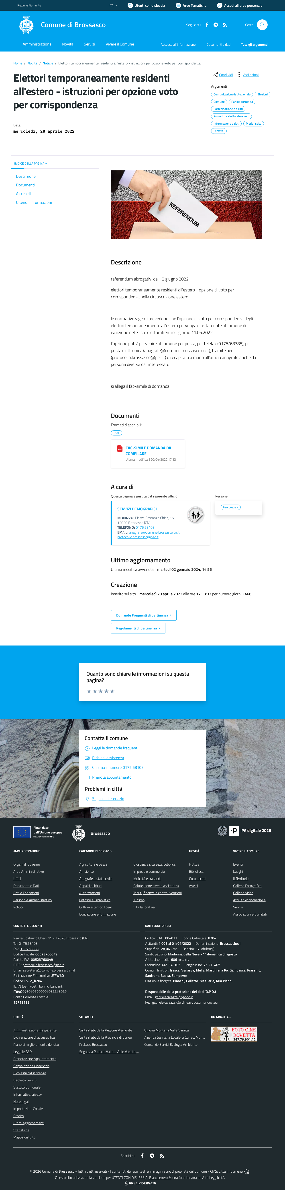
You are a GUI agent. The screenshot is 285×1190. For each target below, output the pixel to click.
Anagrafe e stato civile (95, 878)
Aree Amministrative (28, 871)
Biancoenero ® (160, 1177)
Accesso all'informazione (178, 44)
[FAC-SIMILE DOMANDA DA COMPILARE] (119, 448)
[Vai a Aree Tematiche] (191, 5)
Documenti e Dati (26, 885)
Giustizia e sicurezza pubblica (154, 864)
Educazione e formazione (97, 914)
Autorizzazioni (89, 892)
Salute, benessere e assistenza (156, 885)
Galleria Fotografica (247, 885)
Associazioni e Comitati (250, 914)
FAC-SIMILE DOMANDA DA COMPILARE (148, 451)
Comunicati (197, 878)
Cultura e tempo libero (95, 907)
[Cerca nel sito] (262, 24)
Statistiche (21, 1130)
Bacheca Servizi (25, 1080)
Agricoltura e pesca (93, 864)
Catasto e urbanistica (94, 900)
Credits (18, 1115)
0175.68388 (29, 948)
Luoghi (238, 871)
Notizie (48, 63)
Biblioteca (196, 871)
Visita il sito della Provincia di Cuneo (105, 1037)
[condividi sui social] (222, 74)
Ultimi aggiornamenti (28, 1123)
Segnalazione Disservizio (31, 1065)
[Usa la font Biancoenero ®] (146, 5)
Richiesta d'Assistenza (29, 1073)
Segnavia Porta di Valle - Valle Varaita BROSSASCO (117, 1051)
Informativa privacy (27, 1094)
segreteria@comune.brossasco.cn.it (49, 970)
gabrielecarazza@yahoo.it (174, 997)
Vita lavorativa (144, 907)
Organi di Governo (26, 864)
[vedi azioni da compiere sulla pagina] (247, 74)
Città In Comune (231, 1171)
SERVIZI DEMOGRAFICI (137, 509)
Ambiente (86, 871)
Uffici (17, 878)
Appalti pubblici (90, 885)
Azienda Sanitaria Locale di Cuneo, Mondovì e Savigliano (185, 1037)
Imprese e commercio (149, 871)
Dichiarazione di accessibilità (34, 1037)
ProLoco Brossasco (93, 1044)
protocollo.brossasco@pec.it (138, 537)
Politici (18, 907)
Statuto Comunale (27, 1087)
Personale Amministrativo (32, 900)
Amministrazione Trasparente (35, 1030)
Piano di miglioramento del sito (36, 1044)
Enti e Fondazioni (26, 892)
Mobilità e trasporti (147, 878)
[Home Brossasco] (61, 25)
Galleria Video (243, 892)
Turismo (139, 900)
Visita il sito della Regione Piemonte (105, 1030)
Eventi (238, 864)
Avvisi (193, 885)
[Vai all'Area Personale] (240, 5)
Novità (32, 63)
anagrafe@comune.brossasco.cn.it (154, 532)
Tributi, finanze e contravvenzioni (157, 892)
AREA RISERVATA (140, 1183)
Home (17, 63)
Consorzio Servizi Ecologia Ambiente (170, 1044)
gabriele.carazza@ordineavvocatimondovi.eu (185, 1002)
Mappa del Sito (24, 1137)
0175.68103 (145, 527)
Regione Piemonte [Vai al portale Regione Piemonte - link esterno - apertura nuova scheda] (29, 5)
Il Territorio (240, 878)
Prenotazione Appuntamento (34, 1058)
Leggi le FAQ (22, 1051)
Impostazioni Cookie (28, 1108)
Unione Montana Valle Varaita (166, 1030)
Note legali (21, 1101)
